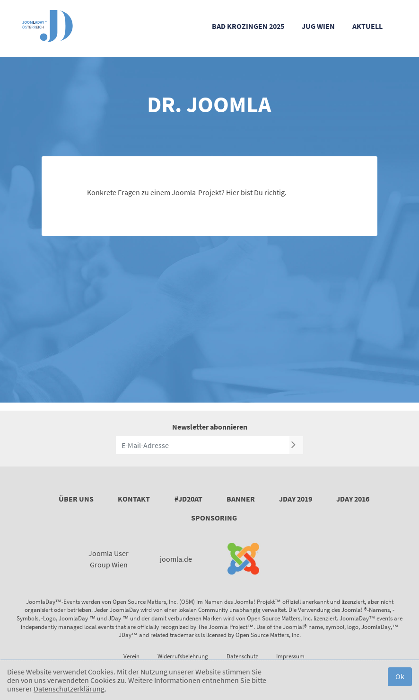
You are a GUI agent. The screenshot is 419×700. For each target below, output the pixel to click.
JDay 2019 (295, 498)
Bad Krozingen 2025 (248, 26)
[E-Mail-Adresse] (202, 445)
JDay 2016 (352, 498)
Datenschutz (242, 656)
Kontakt (134, 498)
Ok (399, 676)
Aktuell (367, 26)
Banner (241, 498)
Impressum (290, 656)
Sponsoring (214, 517)
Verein (131, 656)
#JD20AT (188, 498)
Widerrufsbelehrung (182, 656)
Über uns (76, 498)
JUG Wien (318, 26)
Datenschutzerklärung (69, 688)
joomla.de (176, 559)
